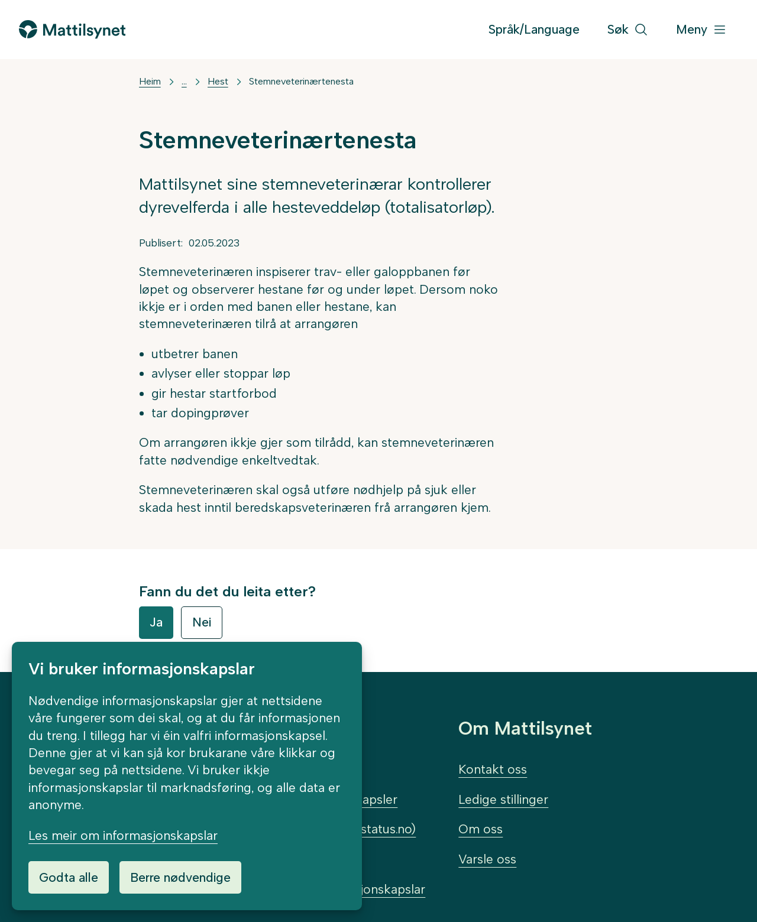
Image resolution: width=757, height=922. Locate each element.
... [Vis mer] (184, 81)
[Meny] (701, 30)
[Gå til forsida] (72, 29)
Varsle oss (487, 859)
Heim (150, 81)
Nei (201, 622)
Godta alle (68, 877)
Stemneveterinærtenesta (301, 81)
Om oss (480, 829)
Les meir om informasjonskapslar (123, 835)
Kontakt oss (492, 769)
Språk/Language (534, 29)
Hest (218, 81)
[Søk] (627, 30)
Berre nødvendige (180, 877)
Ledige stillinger (503, 799)
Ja (156, 622)
